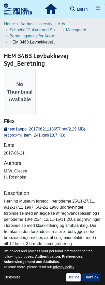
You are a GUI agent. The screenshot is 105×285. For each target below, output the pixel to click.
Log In (83, 9)
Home (9, 24)
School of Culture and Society (35, 30)
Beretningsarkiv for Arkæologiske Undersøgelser (35, 36)
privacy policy (63, 267)
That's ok (91, 277)
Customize (12, 277)
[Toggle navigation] (98, 9)
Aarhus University (36, 24)
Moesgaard (76, 30)
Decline (73, 277)
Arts (61, 24)
